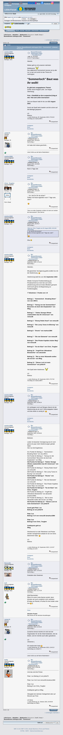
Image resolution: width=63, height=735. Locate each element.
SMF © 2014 (24, 728)
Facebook (46, 4)
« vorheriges (49, 40)
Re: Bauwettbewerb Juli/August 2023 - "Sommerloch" (34, 135)
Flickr (28, 610)
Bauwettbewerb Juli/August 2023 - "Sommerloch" (36, 53)
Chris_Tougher (9, 183)
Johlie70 (7, 133)
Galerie (23, 4)
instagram (30, 125)
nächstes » (56, 40)
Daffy (6, 660)
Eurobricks (30, 128)
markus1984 (8, 52)
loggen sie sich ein (12, 17)
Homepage (14, 4)
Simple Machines (33, 728)
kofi (5, 583)
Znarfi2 (36, 34)
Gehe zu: (40, 722)
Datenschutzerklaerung (36, 731)
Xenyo (40, 34)
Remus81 (7, 563)
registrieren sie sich (26, 17)
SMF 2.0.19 (17, 728)
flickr (34, 4)
